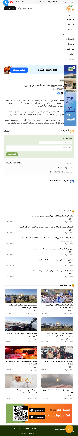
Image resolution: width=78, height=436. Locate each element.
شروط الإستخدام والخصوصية (25, 433)
